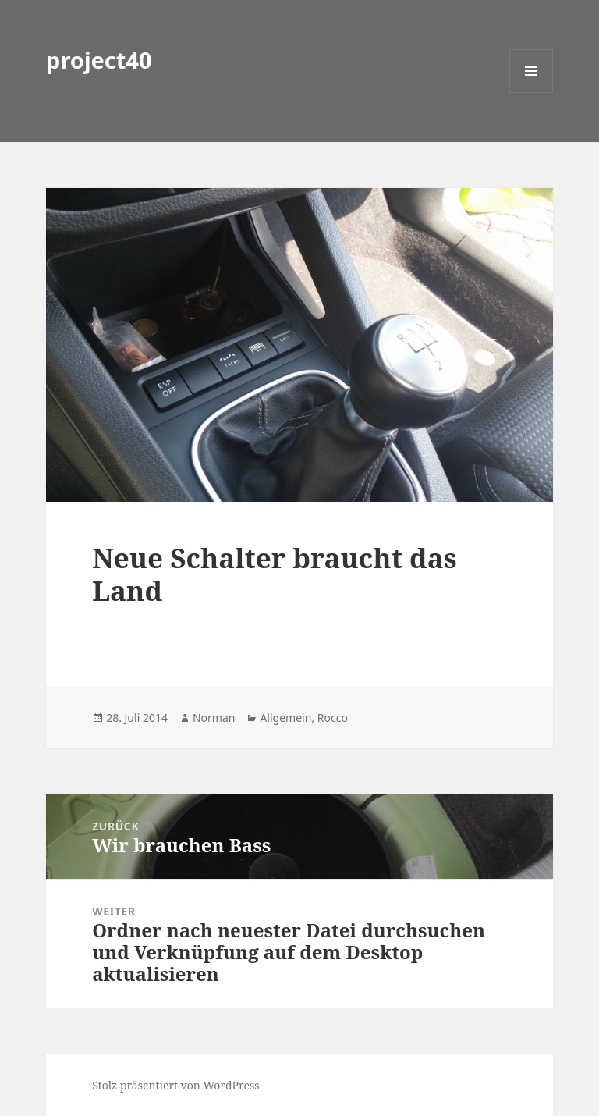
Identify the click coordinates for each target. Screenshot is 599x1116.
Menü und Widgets (531, 92)
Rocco (332, 717)
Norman (214, 717)
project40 (99, 59)
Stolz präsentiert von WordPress (176, 1085)
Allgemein (285, 717)
